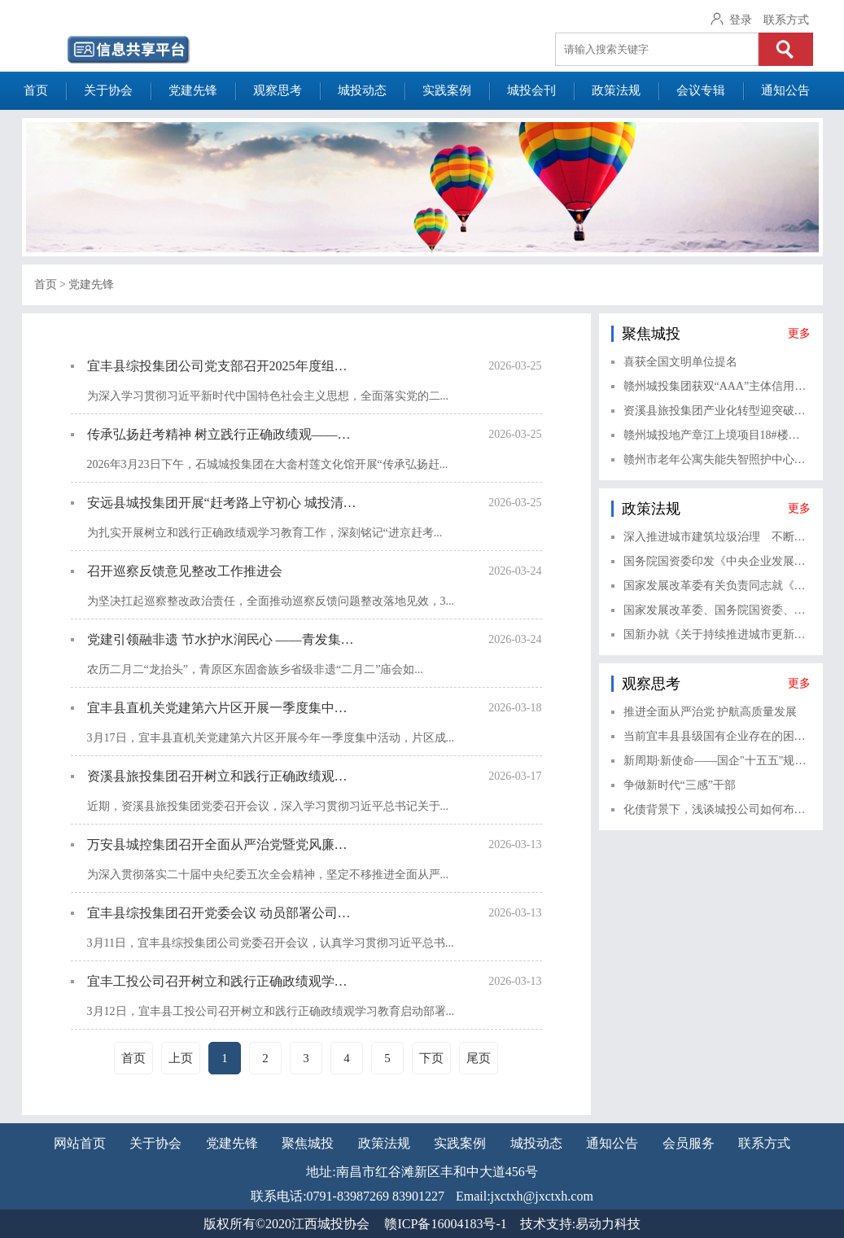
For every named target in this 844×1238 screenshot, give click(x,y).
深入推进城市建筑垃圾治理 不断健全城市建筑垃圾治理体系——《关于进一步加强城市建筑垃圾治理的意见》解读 (717, 537)
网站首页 (80, 1143)
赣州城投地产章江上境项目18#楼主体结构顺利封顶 (717, 435)
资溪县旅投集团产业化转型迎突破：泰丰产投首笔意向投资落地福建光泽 (717, 411)
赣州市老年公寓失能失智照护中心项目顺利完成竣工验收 (717, 459)
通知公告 (785, 90)
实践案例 (446, 90)
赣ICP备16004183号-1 (445, 1224)
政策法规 (616, 90)
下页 (431, 1058)
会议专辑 (700, 90)
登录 (740, 20)
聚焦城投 (308, 1143)
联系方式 (786, 20)
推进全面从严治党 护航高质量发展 (710, 712)
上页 (180, 1058)
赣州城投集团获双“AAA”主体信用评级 (717, 386)
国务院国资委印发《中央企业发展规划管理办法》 (717, 561)
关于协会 (108, 90)
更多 (799, 333)
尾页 (478, 1058)
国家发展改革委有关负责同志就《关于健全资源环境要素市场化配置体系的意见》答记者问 (717, 586)
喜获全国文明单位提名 (680, 362)
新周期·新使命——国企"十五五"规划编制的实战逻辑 (717, 761)
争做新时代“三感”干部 (679, 785)
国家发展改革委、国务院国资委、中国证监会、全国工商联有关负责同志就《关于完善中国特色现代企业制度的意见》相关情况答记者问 (717, 610)
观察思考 (277, 90)
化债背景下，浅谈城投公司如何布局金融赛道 (717, 809)
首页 (36, 90)
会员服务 (689, 1143)
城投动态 (362, 90)
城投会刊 (531, 90)
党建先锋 (192, 90)
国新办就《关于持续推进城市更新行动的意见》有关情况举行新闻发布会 (717, 634)
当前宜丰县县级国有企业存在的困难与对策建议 (717, 736)
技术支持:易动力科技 (580, 1224)
